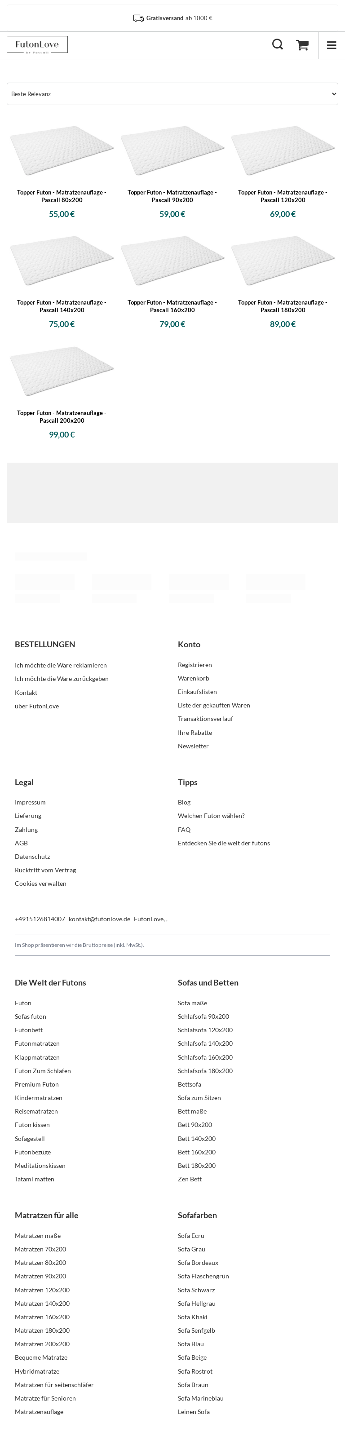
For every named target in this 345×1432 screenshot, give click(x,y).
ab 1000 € (172, 18)
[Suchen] (277, 44)
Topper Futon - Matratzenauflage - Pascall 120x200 (282, 196)
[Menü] (331, 45)
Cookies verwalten (40, 883)
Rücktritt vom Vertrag (45, 870)
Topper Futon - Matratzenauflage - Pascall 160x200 (172, 306)
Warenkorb (193, 678)
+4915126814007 (40, 919)
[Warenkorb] (302, 44)
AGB (21, 843)
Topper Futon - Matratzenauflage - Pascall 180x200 (282, 306)
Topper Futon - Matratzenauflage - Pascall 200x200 (61, 416)
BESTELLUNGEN (45, 644)
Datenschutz (32, 856)
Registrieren (195, 664)
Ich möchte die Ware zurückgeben (62, 678)
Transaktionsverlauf (205, 718)
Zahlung (26, 829)
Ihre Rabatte (195, 732)
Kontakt (26, 691)
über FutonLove (37, 705)
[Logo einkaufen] (37, 45)
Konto (189, 644)
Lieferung (28, 815)
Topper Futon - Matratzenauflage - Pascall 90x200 (172, 196)
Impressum (30, 802)
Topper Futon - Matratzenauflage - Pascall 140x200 (61, 306)
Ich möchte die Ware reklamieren (61, 664)
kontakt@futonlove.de (99, 919)
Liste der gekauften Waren (214, 705)
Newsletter (193, 746)
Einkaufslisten (197, 691)
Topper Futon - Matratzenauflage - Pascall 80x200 (61, 196)
